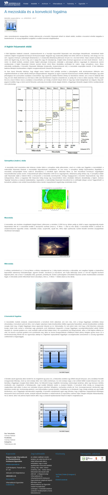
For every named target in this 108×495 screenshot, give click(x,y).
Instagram (71, 474)
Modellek (34, 4)
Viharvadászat (57, 4)
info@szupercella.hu (12, 464)
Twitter (65, 474)
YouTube (58, 474)
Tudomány (70, 4)
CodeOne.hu (10, 485)
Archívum (45, 4)
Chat (57, 476)
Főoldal (25, 4)
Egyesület (82, 4)
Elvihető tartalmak (61, 480)
